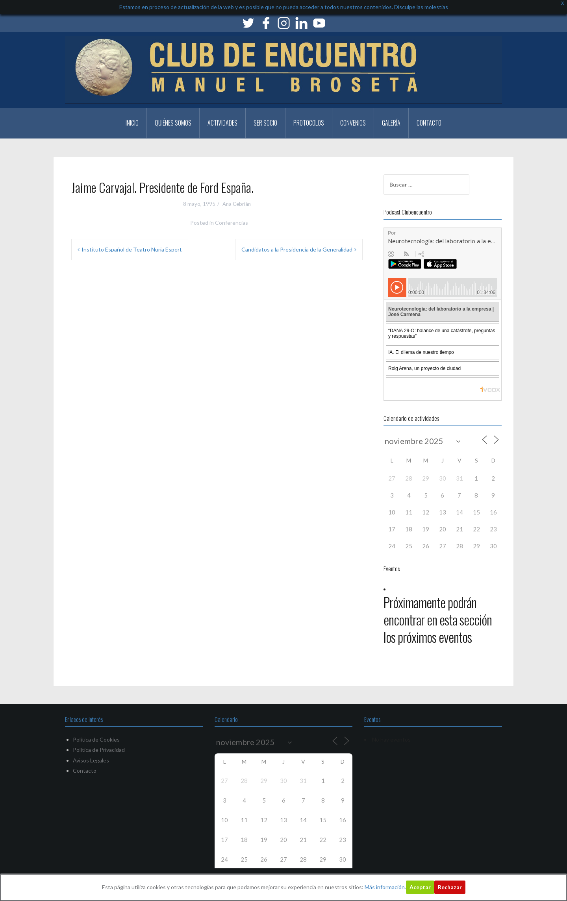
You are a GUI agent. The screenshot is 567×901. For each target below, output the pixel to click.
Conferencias (231, 222)
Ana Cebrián (236, 204)
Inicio (132, 123)
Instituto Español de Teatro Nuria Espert (132, 249)
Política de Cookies (96, 739)
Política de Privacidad (99, 749)
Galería (391, 123)
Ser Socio (265, 123)
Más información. (385, 887)
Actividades (222, 123)
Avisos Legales (91, 760)
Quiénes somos (173, 123)
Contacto (429, 123)
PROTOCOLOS (308, 123)
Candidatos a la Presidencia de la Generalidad (296, 249)
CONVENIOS (353, 123)
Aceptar (420, 887)
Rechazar (450, 887)
